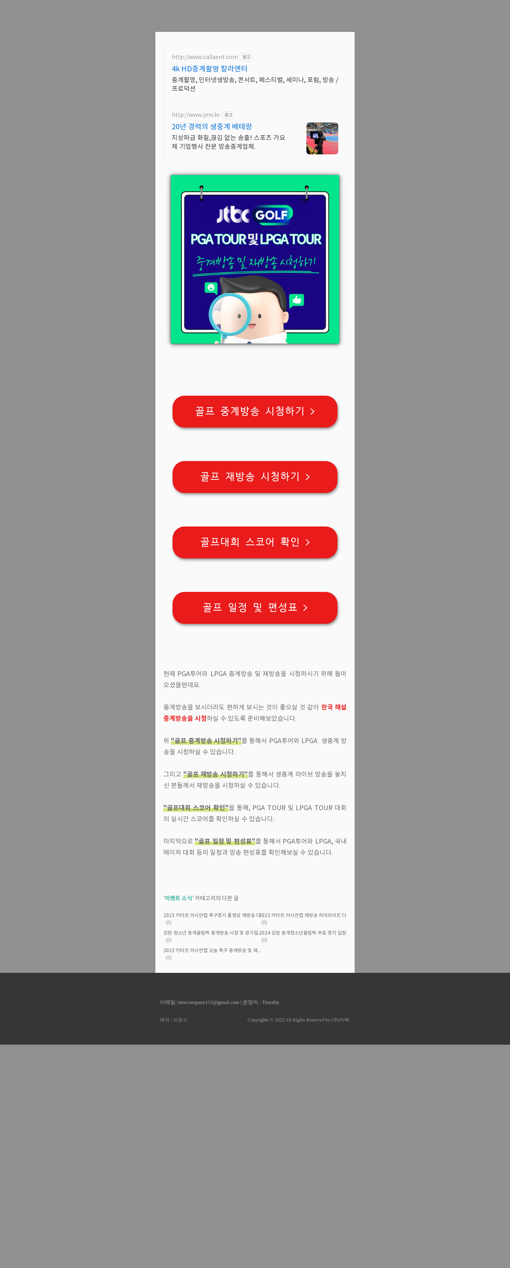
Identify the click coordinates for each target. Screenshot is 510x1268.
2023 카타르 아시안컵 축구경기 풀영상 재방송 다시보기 (214, 1139)
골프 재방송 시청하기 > (255, 588)
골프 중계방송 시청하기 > (255, 523)
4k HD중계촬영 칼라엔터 (210, 181)
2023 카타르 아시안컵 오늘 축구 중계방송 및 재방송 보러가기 (214, 1174)
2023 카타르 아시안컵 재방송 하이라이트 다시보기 (309, 1139)
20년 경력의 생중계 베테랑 (212, 239)
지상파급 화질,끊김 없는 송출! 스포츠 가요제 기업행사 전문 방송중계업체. (228, 254)
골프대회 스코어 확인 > (255, 654)
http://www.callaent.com (205, 169)
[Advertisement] (255, 56)
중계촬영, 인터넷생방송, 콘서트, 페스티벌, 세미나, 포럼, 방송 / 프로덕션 (255, 196)
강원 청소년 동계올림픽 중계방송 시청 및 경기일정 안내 (214, 1156)
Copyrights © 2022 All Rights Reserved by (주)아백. (298, 1243)
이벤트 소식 (178, 1121)
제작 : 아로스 (173, 1243)
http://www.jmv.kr (196, 227)
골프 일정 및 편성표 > (255, 719)
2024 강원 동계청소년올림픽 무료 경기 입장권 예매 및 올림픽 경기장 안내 (310, 1156)
